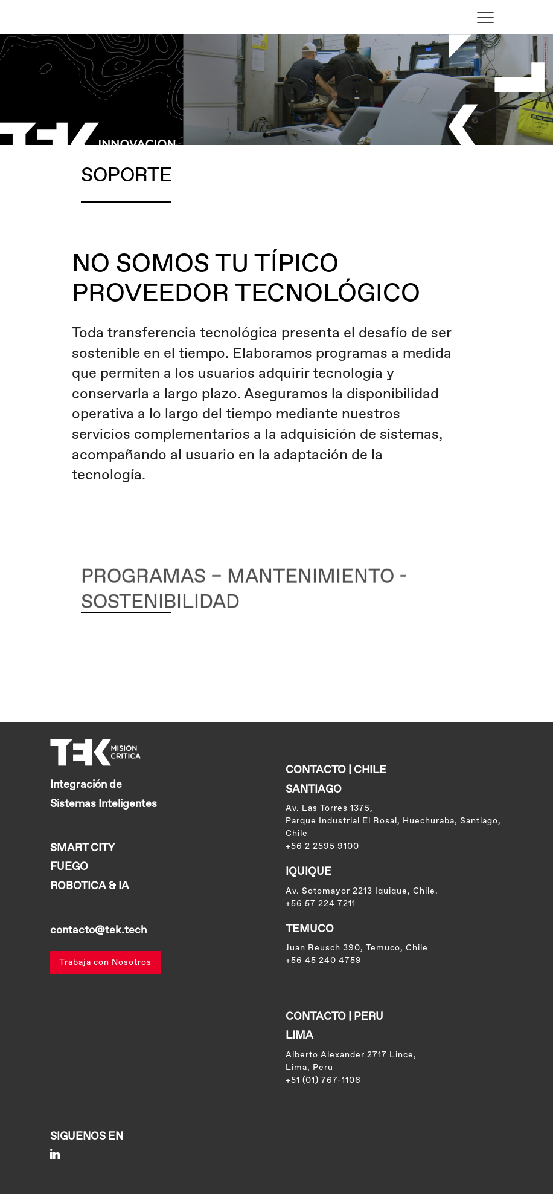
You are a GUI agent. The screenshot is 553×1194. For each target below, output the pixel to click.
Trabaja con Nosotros (105, 962)
